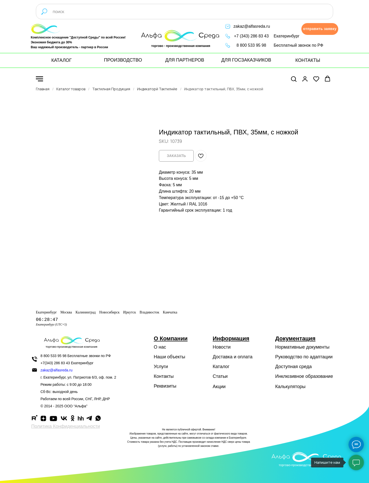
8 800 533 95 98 (251, 45)
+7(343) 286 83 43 (55, 363)
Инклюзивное (289, 376)
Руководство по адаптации (304, 356)
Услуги (161, 366)
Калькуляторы (290, 386)
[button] (319, 29)
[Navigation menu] (39, 79)
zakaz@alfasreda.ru (251, 26)
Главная (42, 88)
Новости (222, 347)
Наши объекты (169, 356)
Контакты (164, 376)
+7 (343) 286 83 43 (251, 36)
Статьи (220, 376)
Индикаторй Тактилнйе (157, 88)
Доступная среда (293, 366)
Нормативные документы (302, 347)
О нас (160, 347)
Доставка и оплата (232, 356)
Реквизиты (165, 386)
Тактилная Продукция (111, 88)
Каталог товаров (70, 88)
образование (319, 376)
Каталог (221, 366)
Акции (219, 386)
